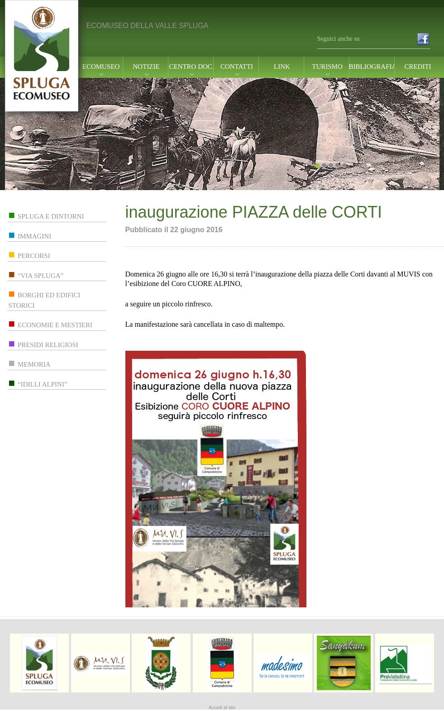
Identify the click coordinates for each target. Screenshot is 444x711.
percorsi (34, 255)
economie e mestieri (55, 325)
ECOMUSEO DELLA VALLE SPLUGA (147, 25)
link (282, 66)
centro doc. (191, 66)
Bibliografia (372, 66)
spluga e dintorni (51, 216)
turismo (327, 66)
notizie (146, 66)
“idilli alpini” (42, 384)
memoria (34, 364)
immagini (34, 236)
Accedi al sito (222, 707)
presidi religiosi (48, 344)
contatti (236, 66)
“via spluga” (40, 275)
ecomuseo (101, 66)
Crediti (417, 66)
